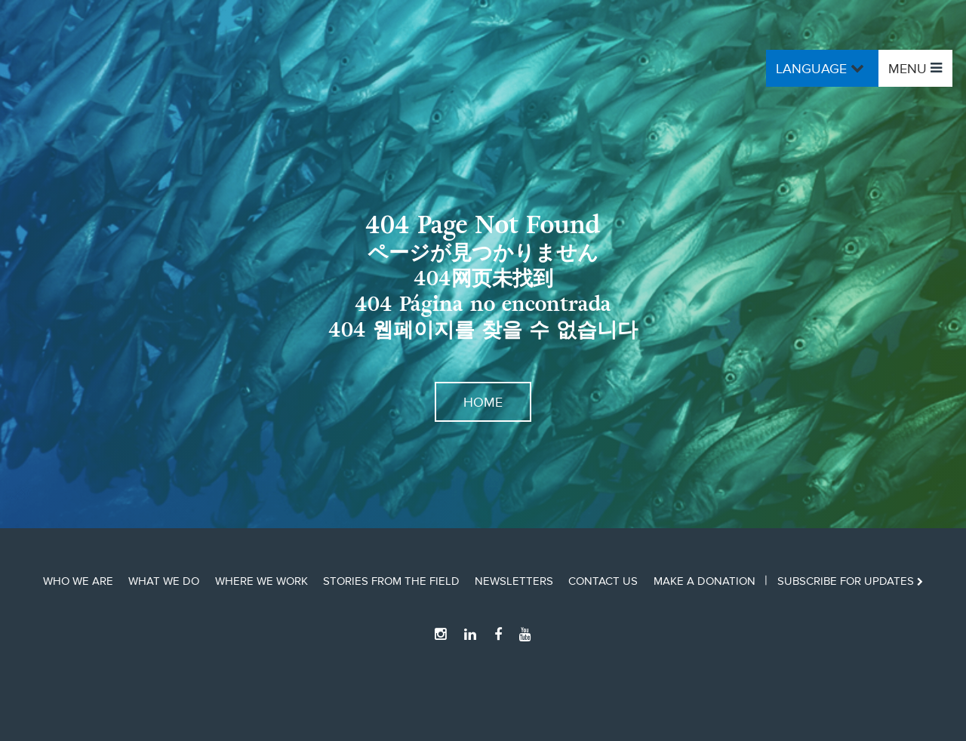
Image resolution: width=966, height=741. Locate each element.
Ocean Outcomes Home (148, 68)
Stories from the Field (391, 581)
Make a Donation (704, 581)
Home (483, 401)
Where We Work (261, 581)
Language (822, 68)
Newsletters (514, 581)
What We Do (163, 581)
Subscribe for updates (850, 581)
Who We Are (78, 581)
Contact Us (603, 581)
